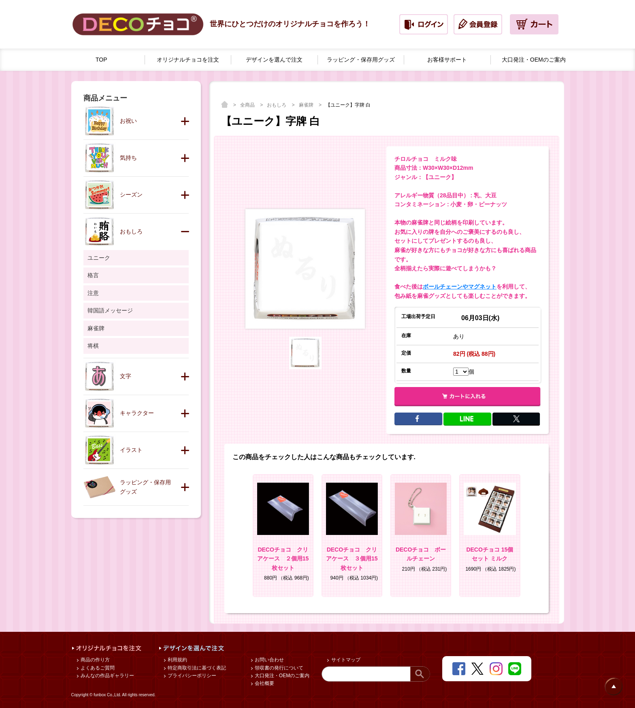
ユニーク (98, 258)
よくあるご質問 (97, 668)
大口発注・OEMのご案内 (282, 675)
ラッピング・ (361, 59)
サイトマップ (345, 660)
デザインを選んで (274, 59)
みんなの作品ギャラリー (106, 675)
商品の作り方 (94, 660)
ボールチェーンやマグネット (459, 286)
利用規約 (176, 660)
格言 (93, 275)
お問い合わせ (269, 660)
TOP (101, 59)
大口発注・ (534, 59)
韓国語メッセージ (110, 310)
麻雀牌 (307, 105)
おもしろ (277, 105)
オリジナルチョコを (188, 59)
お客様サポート (447, 59)
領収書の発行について (278, 668)
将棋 (93, 345)
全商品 (248, 105)
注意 (93, 293)
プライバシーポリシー (191, 675)
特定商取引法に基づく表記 (196, 668)
